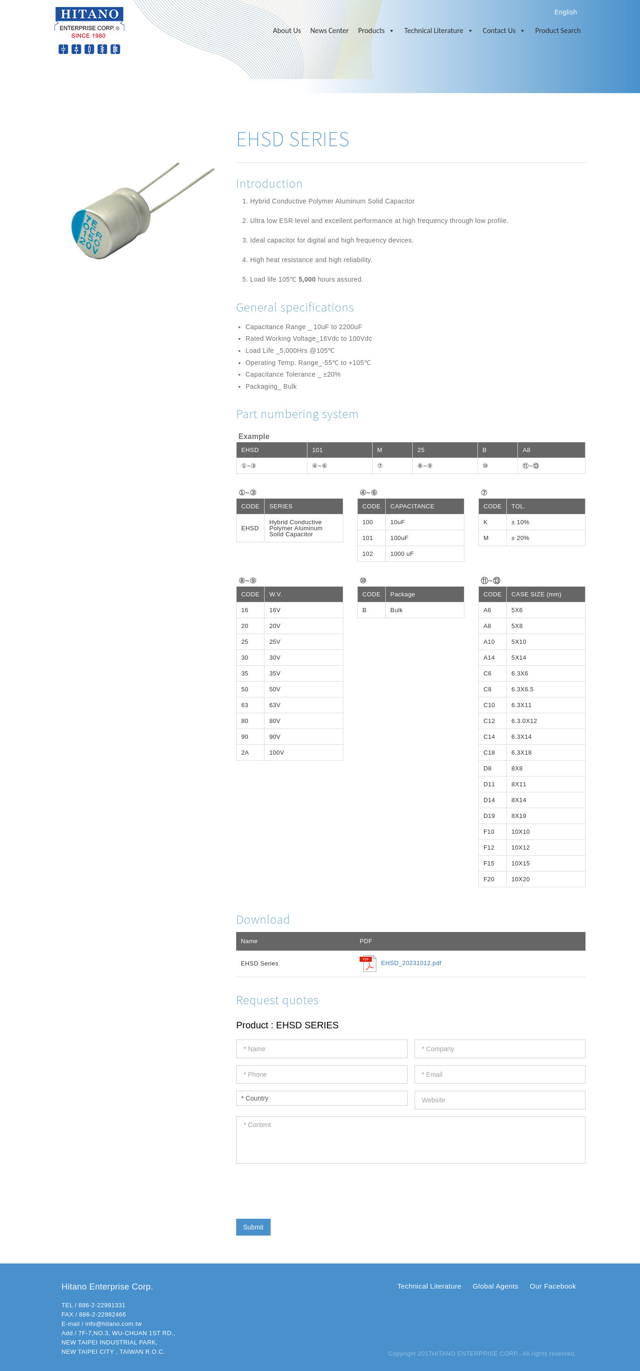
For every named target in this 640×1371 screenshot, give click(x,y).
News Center (329, 30)
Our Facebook (553, 1286)
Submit (253, 1227)
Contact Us (504, 30)
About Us (287, 30)
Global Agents (495, 1286)
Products (376, 30)
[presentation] (307, 1189)
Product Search (558, 30)
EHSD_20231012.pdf (411, 963)
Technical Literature (439, 30)
